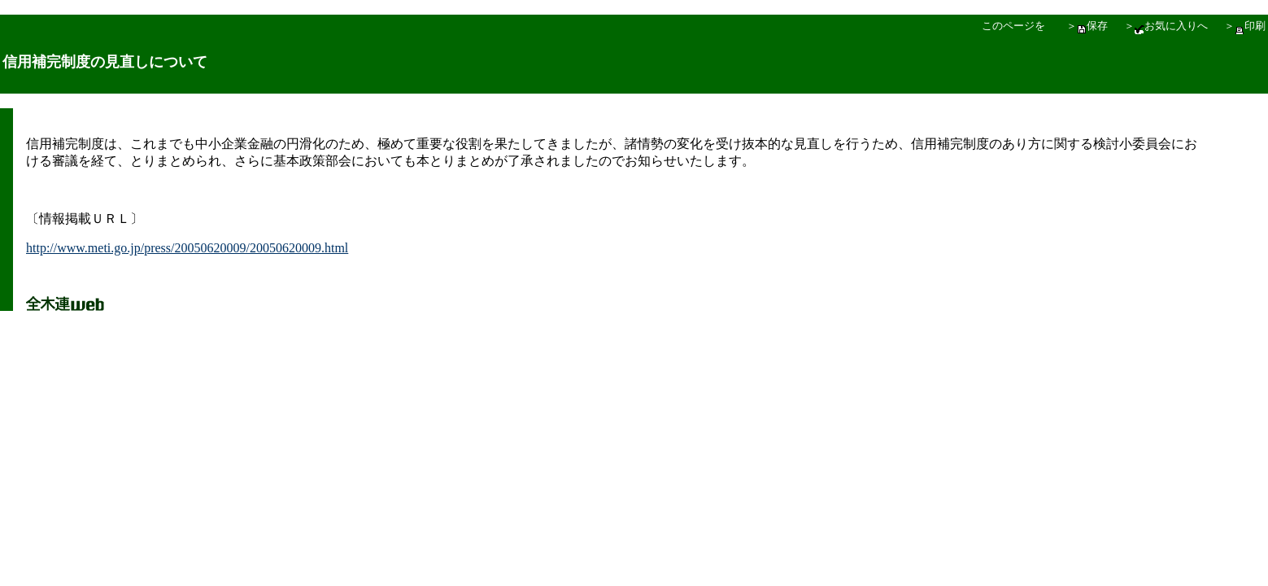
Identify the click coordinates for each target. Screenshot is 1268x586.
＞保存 (1087, 26)
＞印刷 (1245, 26)
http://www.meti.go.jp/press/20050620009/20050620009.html (187, 248)
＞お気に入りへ (1166, 26)
